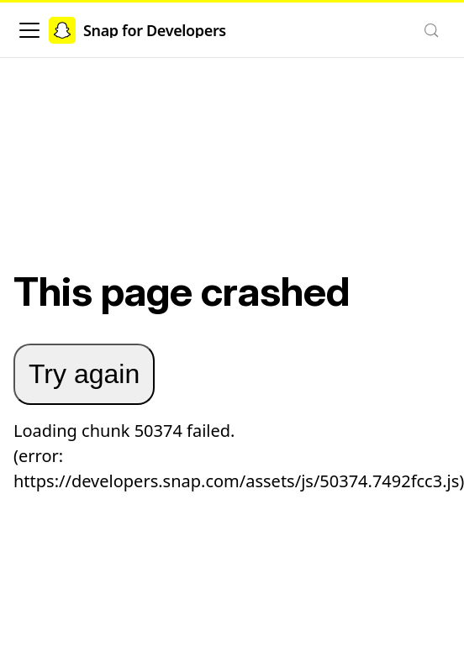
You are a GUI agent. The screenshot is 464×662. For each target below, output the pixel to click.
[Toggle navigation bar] (29, 30)
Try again (84, 374)
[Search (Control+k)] (431, 30)
